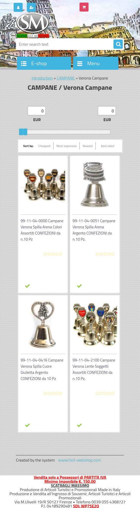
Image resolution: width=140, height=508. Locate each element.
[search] (118, 44)
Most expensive (66, 145)
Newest (88, 145)
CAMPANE (66, 78)
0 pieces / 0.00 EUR (104, 5)
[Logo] (51, 25)
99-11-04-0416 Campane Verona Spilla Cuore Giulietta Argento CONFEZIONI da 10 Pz (42, 369)
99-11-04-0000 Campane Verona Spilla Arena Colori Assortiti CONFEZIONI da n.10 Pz (42, 230)
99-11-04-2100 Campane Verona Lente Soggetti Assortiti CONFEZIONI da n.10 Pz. (94, 369)
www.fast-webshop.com (79, 460)
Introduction (42, 78)
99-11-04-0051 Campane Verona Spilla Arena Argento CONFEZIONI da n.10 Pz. (94, 230)
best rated (107, 145)
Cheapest (44, 145)
